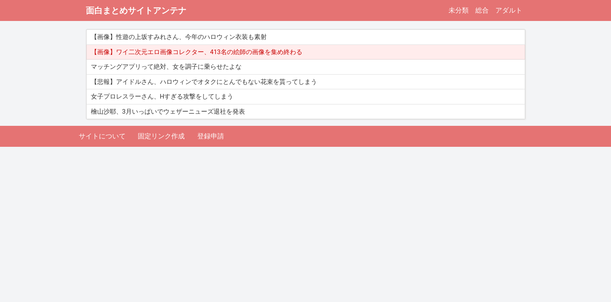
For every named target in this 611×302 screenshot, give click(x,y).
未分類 (459, 10)
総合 (482, 10)
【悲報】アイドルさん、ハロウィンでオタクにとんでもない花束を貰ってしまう (204, 82)
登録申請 (210, 136)
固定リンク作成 (161, 136)
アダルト (508, 10)
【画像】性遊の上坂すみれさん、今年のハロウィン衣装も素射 (179, 37)
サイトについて (102, 136)
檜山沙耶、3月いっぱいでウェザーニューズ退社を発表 (168, 111)
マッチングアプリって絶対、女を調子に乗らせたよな (166, 66)
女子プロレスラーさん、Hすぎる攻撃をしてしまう (162, 96)
